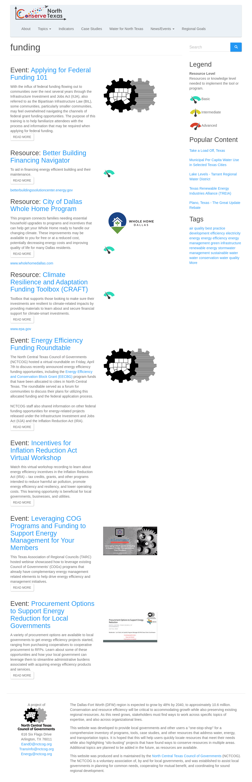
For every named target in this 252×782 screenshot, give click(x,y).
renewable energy (203, 248)
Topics (44, 29)
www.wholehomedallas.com (31, 263)
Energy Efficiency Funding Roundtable (46, 344)
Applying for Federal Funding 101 (50, 73)
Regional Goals (194, 29)
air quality (197, 228)
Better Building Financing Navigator (48, 156)
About (26, 29)
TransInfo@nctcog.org (36, 749)
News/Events (162, 29)
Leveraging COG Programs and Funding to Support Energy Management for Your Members (48, 533)
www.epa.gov (20, 329)
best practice (215, 228)
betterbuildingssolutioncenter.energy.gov (41, 190)
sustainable (219, 253)
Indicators (66, 29)
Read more (22, 137)
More (193, 263)
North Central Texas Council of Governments (186, 756)
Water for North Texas (126, 29)
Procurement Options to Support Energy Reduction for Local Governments (52, 614)
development (199, 233)
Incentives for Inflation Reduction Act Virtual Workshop (43, 450)
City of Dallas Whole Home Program (46, 205)
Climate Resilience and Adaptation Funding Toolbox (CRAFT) (49, 282)
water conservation (204, 258)
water (233, 253)
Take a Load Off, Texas (207, 151)
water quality (229, 258)
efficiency (217, 233)
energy (194, 238)
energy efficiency (214, 238)
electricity (233, 233)
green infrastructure (226, 243)
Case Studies (91, 29)
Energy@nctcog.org (36, 754)
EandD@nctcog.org (36, 744)
